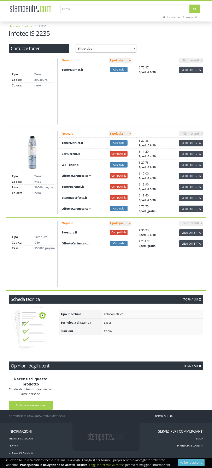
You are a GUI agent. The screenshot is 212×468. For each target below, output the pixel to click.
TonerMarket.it (72, 70)
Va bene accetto (191, 462)
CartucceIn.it (71, 154)
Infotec (28, 26)
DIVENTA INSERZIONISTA (190, 445)
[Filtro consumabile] (106, 48)
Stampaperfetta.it (74, 198)
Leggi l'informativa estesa (106, 465)
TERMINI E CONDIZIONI (21, 438)
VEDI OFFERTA (191, 70)
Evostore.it (69, 232)
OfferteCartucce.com (77, 176)
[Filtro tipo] (120, 60)
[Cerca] (194, 9)
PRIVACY (13, 445)
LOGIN (199, 438)
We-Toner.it (70, 165)
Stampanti (187, 17)
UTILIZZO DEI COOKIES (21, 452)
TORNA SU (192, 299)
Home (169, 17)
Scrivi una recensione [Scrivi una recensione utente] (31, 405)
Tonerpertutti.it (73, 187)
